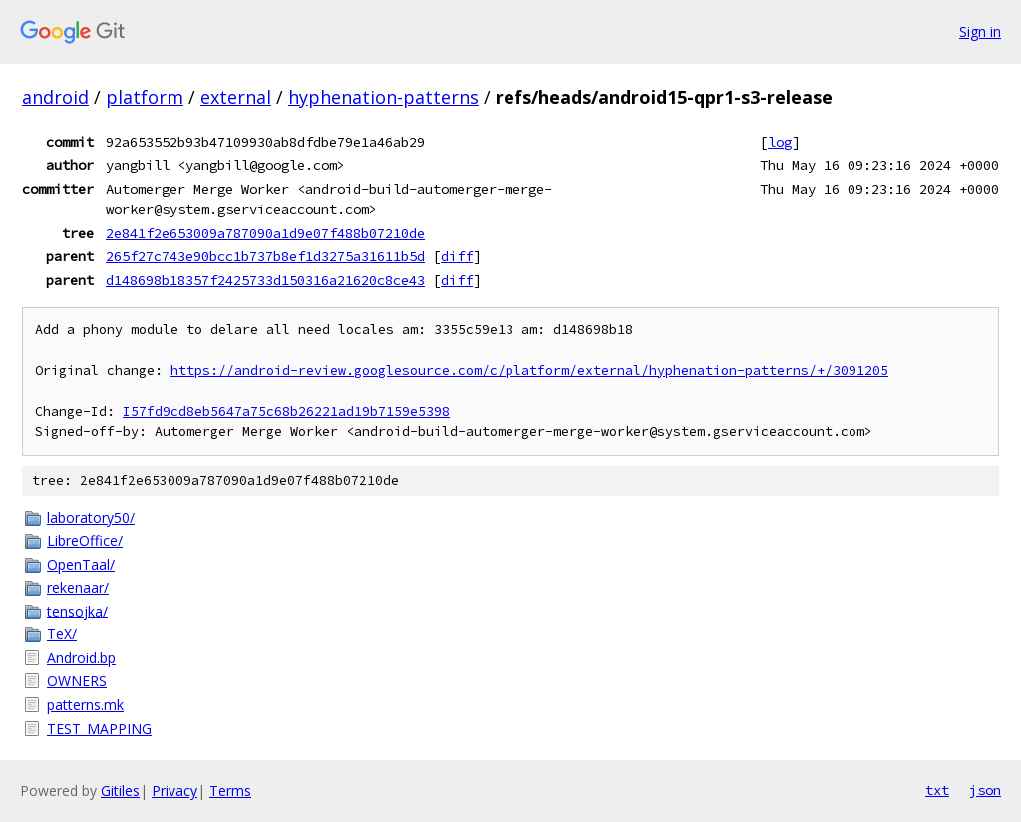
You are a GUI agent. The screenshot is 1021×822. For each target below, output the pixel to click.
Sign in (980, 31)
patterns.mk (85, 704)
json (985, 790)
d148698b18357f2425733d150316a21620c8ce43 (265, 280)
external (235, 97)
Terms (230, 790)
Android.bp (81, 657)
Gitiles (120, 790)
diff (457, 256)
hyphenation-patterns (383, 97)
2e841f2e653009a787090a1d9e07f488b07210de (265, 233)
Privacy (174, 790)
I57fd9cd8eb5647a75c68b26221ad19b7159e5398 (286, 411)
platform (144, 97)
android (55, 97)
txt (937, 790)
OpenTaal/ (81, 564)
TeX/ (62, 633)
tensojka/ (77, 611)
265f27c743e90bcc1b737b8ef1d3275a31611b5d (265, 256)
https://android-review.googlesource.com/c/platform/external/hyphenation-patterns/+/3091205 (529, 370)
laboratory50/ (91, 517)
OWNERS (77, 680)
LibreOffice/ (85, 540)
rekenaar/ (78, 587)
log (780, 142)
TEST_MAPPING (99, 728)
